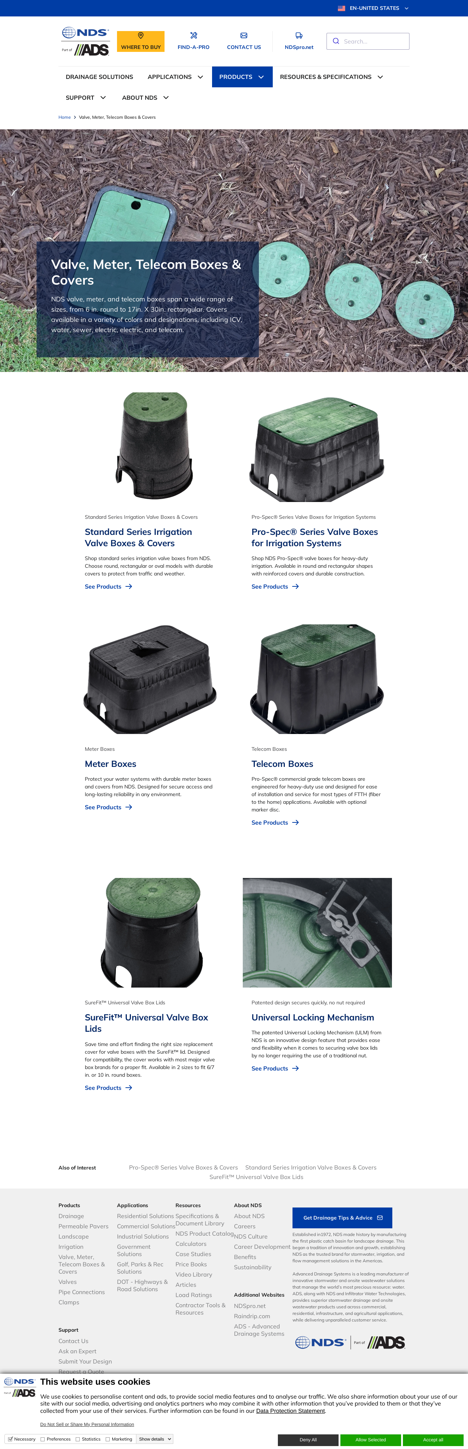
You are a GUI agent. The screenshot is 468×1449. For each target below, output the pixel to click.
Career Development (262, 1246)
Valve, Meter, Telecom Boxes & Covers (81, 1264)
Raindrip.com (252, 1316)
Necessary (24, 1439)
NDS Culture (251, 1236)
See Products (109, 586)
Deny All (308, 1439)
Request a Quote (81, 1371)
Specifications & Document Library (200, 1219)
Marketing (122, 1439)
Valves (67, 1281)
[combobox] (368, 41)
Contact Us (73, 1341)
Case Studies (193, 1254)
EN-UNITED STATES (374, 8)
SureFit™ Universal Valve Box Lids (256, 1176)
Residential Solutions (145, 1216)
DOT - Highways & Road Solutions (142, 1285)
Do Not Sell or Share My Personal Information (87, 1424)
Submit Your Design (85, 1361)
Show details (151, 1439)
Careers (245, 1226)
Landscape (73, 1236)
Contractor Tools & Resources (201, 1308)
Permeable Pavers (83, 1226)
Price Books (191, 1264)
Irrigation (70, 1246)
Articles (186, 1284)
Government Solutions (134, 1250)
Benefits (245, 1256)
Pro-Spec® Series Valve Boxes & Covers (183, 1167)
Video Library (194, 1274)
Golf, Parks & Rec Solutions (140, 1267)
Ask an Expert (77, 1351)
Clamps (68, 1302)
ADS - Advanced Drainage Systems (259, 1330)
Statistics (91, 1439)
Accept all (433, 1439)
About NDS (249, 1216)
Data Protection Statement (290, 1411)
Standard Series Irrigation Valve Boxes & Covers (311, 1167)
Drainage (71, 1216)
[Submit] (335, 41)
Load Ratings (194, 1294)
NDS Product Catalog (205, 1233)
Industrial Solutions (143, 1236)
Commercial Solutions (146, 1226)
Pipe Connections (81, 1292)
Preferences (59, 1439)
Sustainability (253, 1267)
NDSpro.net (250, 1305)
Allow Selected (370, 1439)
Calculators (191, 1243)
